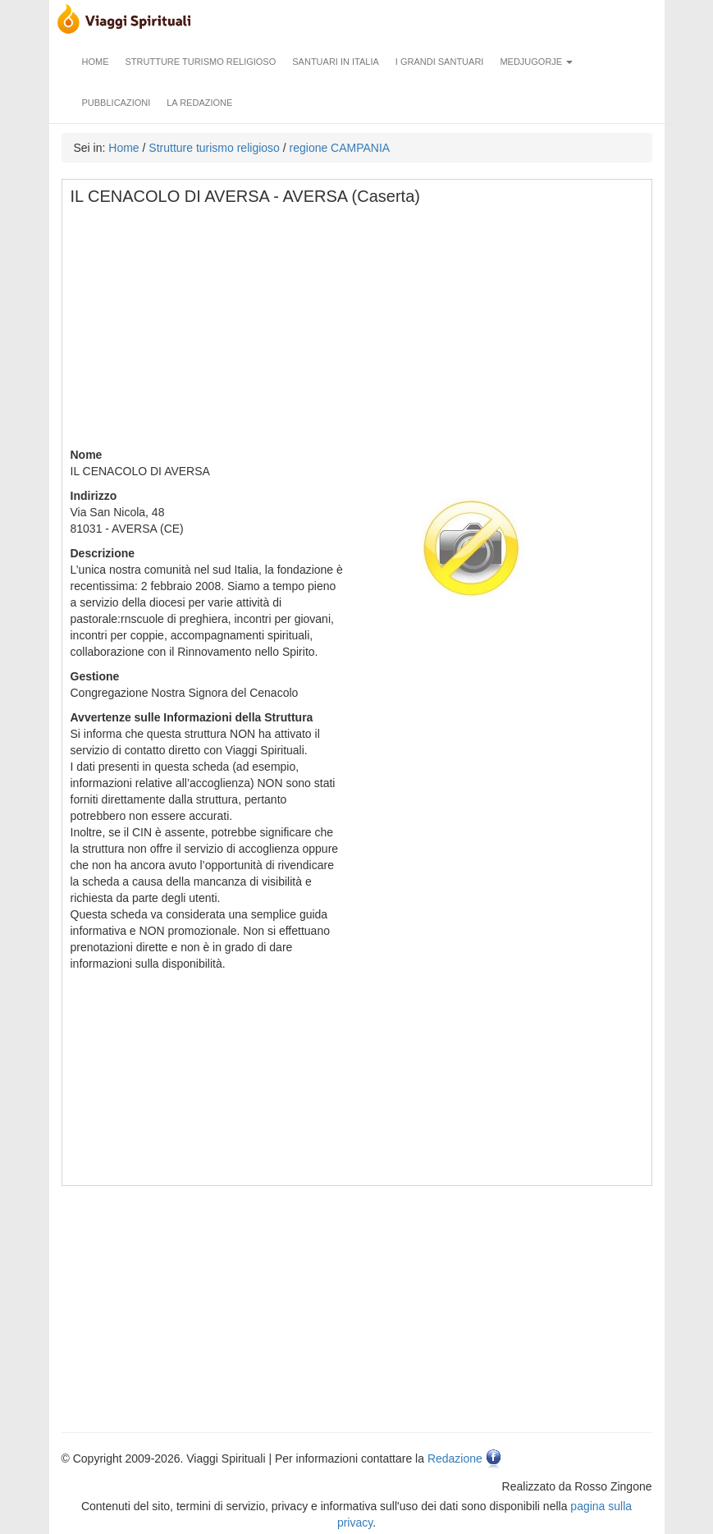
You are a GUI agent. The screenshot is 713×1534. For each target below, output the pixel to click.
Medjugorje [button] (536, 61)
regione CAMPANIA (340, 147)
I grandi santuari (439, 61)
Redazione (454, 1458)
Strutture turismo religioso (201, 61)
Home (95, 61)
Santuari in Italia (335, 61)
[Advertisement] (357, 331)
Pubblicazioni (116, 103)
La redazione (199, 103)
